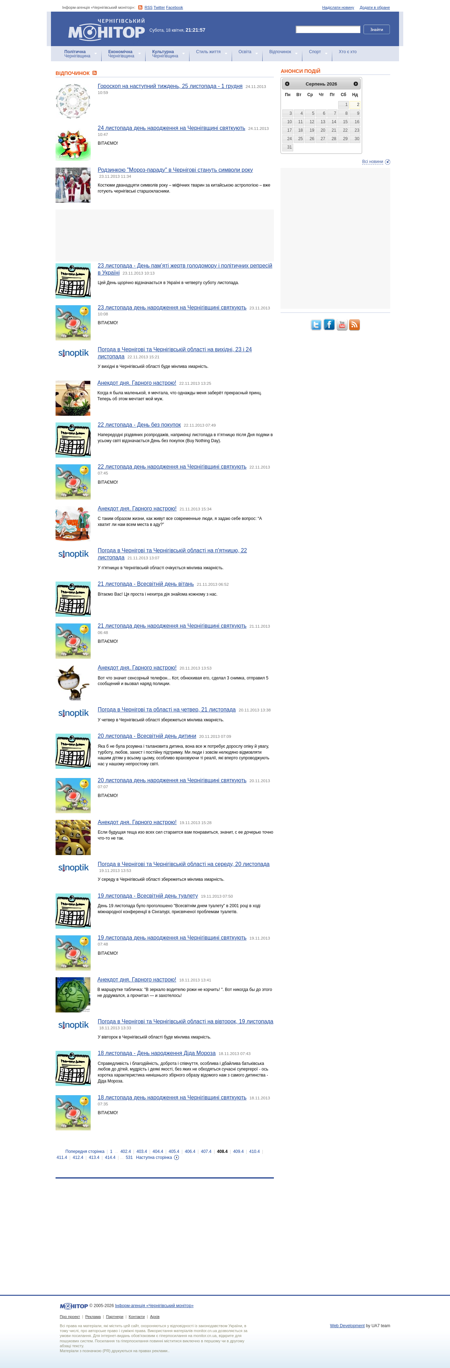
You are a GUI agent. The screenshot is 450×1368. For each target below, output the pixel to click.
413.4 (94, 1157)
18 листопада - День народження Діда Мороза (157, 1053)
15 (345, 121)
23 (357, 130)
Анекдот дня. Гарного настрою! (136, 383)
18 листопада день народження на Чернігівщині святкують (172, 1097)
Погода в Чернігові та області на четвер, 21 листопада (167, 710)
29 (345, 138)
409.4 (238, 1151)
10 (289, 121)
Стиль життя (208, 51)
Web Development (347, 1325)
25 (300, 138)
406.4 (190, 1151)
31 (289, 147)
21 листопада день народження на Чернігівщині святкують (172, 626)
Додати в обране (375, 7)
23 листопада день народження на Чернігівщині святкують (172, 307)
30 (357, 138)
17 (289, 130)
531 (129, 1157)
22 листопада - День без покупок (139, 425)
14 (334, 121)
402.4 (125, 1151)
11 (300, 121)
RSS (148, 7)
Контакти (137, 1316)
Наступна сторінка (154, 1157)
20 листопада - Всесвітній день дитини (147, 736)
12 (312, 121)
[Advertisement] (165, 235)
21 (334, 130)
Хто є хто (348, 51)
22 (345, 130)
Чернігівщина (77, 53)
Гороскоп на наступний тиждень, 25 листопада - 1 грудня (170, 86)
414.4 (110, 1157)
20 (323, 130)
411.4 (62, 1157)
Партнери (114, 1316)
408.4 (222, 1151)
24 (289, 138)
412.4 (78, 1157)
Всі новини (372, 161)
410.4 (254, 1151)
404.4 (158, 1151)
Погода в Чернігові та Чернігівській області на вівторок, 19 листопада (186, 1021)
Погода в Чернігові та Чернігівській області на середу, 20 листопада (184, 864)
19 (312, 130)
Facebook (174, 7)
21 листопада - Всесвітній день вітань (146, 584)
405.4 (174, 1151)
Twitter (159, 7)
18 (300, 130)
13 (323, 121)
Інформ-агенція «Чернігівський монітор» (109, 28)
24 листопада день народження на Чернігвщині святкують (171, 128)
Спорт (315, 51)
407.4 (206, 1151)
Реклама (93, 1316)
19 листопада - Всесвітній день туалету (148, 896)
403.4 (141, 1151)
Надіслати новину (338, 7)
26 (312, 138)
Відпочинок (280, 51)
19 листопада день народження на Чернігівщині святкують (172, 938)
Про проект (70, 1316)
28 (334, 138)
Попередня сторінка (84, 1151)
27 (323, 138)
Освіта (245, 51)
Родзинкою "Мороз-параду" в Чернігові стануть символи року (175, 170)
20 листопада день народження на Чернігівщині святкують (172, 780)
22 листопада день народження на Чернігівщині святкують (172, 467)
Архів (155, 1316)
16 (357, 121)
